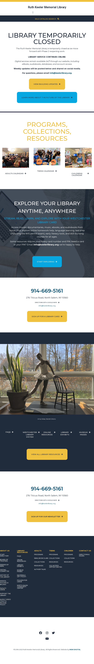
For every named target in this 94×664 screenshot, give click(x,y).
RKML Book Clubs (41, 558)
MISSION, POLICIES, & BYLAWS (4, 582)
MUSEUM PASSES (20, 570)
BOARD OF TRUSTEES (4, 560)
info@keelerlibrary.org (61, 73)
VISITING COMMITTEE (4, 570)
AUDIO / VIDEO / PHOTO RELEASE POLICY (5, 602)
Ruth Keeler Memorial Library (47, 7)
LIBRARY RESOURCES (22, 551)
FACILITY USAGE (3, 589)
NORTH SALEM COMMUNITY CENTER (22, 586)
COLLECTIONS (39, 562)
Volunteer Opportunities (55, 566)
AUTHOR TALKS (40, 569)
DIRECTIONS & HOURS (84, 555)
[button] (33, 12)
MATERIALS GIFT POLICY (21, 575)
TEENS (52, 551)
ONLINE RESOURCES (21, 560)
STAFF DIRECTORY (4, 555)
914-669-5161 (47, 291)
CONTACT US (85, 551)
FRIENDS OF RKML (4, 565)
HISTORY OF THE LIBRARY (5, 576)
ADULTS (37, 551)
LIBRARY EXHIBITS (20, 565)
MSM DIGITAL (75, 649)
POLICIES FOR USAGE (22, 581)
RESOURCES (38, 566)
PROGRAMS (38, 554)
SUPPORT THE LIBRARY (5, 594)
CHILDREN (68, 551)
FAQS (19, 556)
